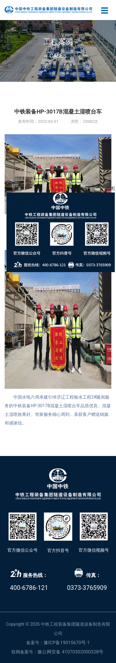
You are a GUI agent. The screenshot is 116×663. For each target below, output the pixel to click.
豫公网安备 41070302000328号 (70, 651)
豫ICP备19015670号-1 (66, 642)
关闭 (110, 189)
